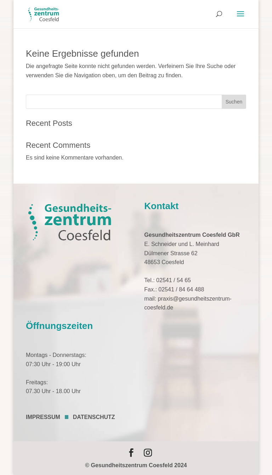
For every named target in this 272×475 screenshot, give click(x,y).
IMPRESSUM (43, 417)
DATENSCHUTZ (94, 417)
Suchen (234, 102)
